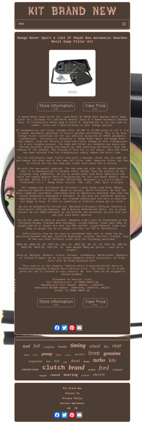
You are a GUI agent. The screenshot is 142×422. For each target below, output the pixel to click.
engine (43, 376)
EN (68, 408)
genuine (112, 353)
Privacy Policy (72, 398)
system (91, 369)
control (55, 375)
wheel (94, 345)
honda (62, 346)
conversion (30, 369)
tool (26, 346)
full (37, 345)
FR (76, 408)
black (58, 354)
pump (47, 353)
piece (26, 355)
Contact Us (72, 393)
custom (85, 375)
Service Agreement (72, 403)
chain (68, 355)
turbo (99, 360)
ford (104, 367)
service (80, 354)
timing (78, 345)
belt (56, 361)
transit (118, 369)
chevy (35, 354)
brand (76, 367)
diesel (75, 360)
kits (112, 360)
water (65, 362)
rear (117, 345)
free (48, 361)
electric (99, 374)
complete (49, 346)
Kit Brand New (72, 388)
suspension (35, 361)
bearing (71, 375)
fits (106, 346)
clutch (53, 367)
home (86, 361)
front (94, 352)
